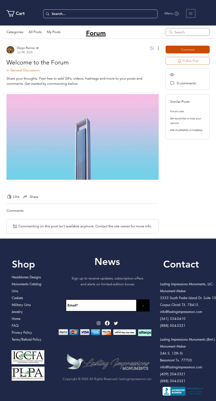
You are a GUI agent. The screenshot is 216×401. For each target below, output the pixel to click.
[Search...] (100, 14)
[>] (143, 305)
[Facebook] (107, 323)
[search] (188, 32)
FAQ (15, 325)
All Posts (35, 32)
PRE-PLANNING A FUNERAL (186, 130)
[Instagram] (98, 323)
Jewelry (17, 312)
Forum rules (177, 111)
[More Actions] (156, 48)
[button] (190, 13)
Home (16, 318)
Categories (14, 32)
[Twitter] (116, 323)
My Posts (54, 32)
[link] (19, 13)
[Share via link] (30, 196)
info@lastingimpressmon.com (181, 367)
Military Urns (21, 305)
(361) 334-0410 (173, 318)
